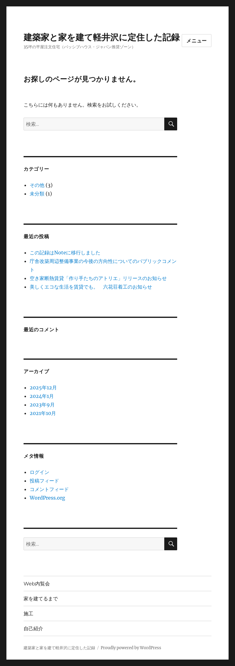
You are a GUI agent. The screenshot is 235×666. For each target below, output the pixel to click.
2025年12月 (43, 387)
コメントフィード (49, 489)
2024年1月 (42, 396)
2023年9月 (42, 405)
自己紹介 (33, 628)
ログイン (39, 472)
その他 (37, 185)
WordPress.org (47, 498)
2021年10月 (43, 413)
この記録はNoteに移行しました (65, 252)
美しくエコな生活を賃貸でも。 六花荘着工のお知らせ (91, 287)
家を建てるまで (41, 599)
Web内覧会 (37, 584)
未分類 (37, 194)
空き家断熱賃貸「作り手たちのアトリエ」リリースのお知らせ (98, 278)
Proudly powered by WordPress (131, 647)
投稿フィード (44, 481)
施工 (28, 614)
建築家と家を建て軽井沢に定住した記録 (102, 37)
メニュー (196, 41)
